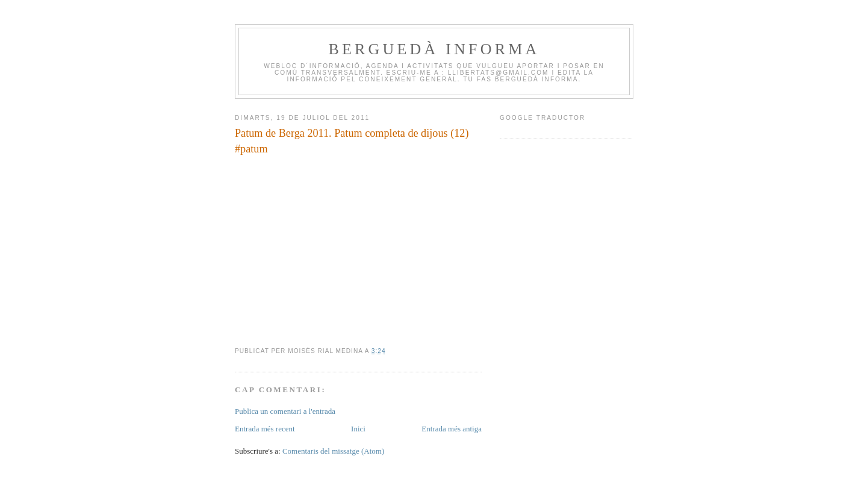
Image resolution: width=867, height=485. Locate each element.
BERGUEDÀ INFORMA (433, 49)
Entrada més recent (265, 428)
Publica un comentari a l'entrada (285, 411)
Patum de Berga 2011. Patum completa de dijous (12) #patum (351, 140)
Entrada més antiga (451, 428)
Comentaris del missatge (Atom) (333, 450)
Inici (358, 428)
